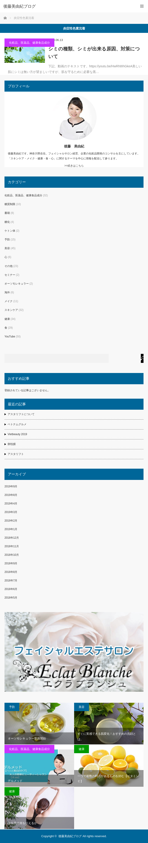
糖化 (7, 222)
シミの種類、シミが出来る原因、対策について (94, 52)
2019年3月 (10, 512)
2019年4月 (10, 503)
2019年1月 (10, 529)
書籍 (7, 213)
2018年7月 (10, 580)
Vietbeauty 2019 (17, 434)
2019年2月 (10, 520)
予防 (7, 239)
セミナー (9, 274)
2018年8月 (10, 572)
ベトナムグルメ (17, 424)
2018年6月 (10, 589)
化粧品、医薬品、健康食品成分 (29, 42)
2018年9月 (10, 563)
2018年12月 (11, 537)
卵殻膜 (12, 444)
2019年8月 (10, 495)
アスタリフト (16, 454)
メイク (8, 301)
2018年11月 (11, 546)
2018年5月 (10, 597)
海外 (7, 292)
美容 (7, 248)
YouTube (9, 336)
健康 (7, 319)
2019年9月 (10, 486)
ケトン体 (9, 230)
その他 (8, 266)
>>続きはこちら (74, 165)
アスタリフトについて (21, 414)
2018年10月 (11, 554)
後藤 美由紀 (74, 146)
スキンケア (11, 310)
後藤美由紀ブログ (70, 836)
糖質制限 (9, 204)
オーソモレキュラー (16, 283)
